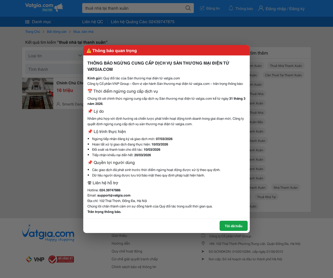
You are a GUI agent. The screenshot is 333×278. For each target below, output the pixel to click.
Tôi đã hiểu (233, 225)
